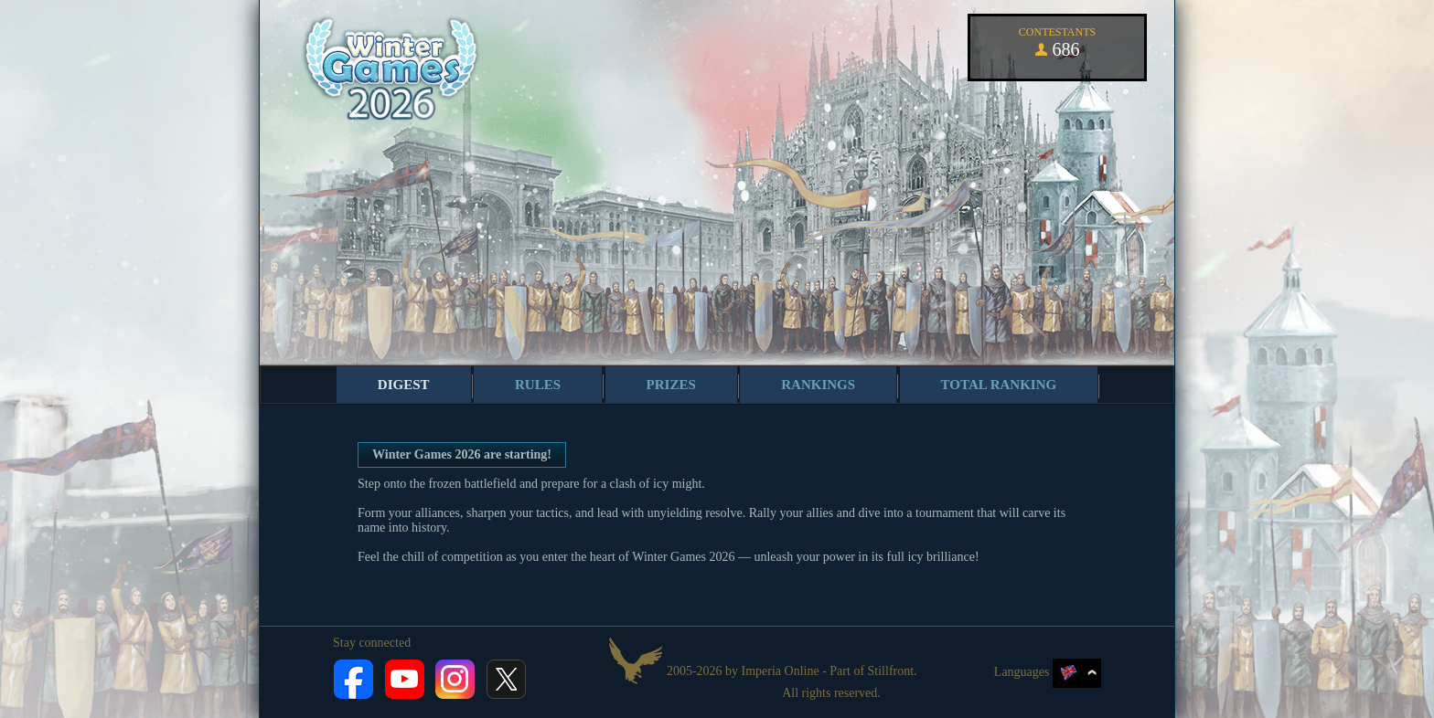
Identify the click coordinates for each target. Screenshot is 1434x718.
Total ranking (999, 384)
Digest (404, 384)
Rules (538, 384)
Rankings (818, 384)
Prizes (671, 384)
